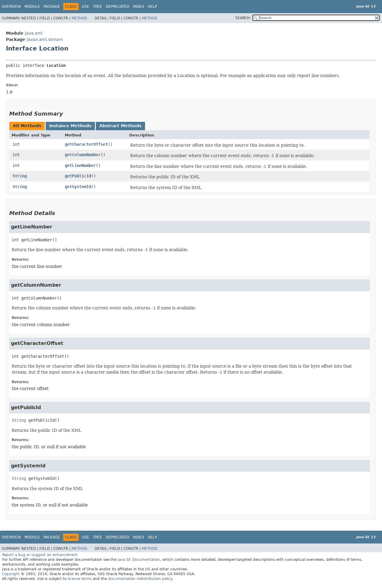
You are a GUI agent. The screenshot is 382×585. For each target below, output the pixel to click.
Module (32, 6)
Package (52, 6)
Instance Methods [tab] (70, 125)
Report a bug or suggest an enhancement (40, 555)
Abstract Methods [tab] (120, 125)
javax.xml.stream (45, 39)
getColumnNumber (83, 154)
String (20, 175)
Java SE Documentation (139, 560)
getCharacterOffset (86, 144)
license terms (80, 579)
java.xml (34, 33)
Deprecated (117, 6)
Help (152, 6)
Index (138, 6)
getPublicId (78, 175)
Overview (11, 6)
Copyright (11, 574)
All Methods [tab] (27, 125)
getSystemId (78, 186)
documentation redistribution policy (140, 579)
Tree (97, 6)
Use (85, 6)
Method (79, 18)
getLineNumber (80, 165)
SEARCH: (243, 18)
